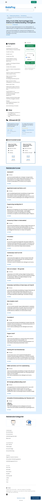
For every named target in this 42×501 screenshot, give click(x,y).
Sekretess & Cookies (21, 498)
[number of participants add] (34, 55)
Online (28, 57)
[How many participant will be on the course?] (30, 55)
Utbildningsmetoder (11, 436)
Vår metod (9, 444)
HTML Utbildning (23, 15)
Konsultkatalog (10, 451)
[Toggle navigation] (35, 7)
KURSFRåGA (30, 46)
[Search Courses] (20, 10)
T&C (7, 482)
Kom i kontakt (36, 498)
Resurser (8, 438)
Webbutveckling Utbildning (14, 15)
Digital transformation (12, 457)
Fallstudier (9, 446)
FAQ (7, 480)
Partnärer (8, 471)
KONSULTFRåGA (30, 49)
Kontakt (34, 2)
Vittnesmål (9, 475)
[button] (34, 152)
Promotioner (9, 434)
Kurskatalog (9, 432)
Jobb (7, 478)
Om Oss (8, 467)
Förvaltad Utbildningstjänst (13, 459)
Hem (7, 15)
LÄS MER (8, 35)
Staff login (21, 500)
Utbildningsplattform (12, 461)
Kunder (8, 473)
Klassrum (29, 59)
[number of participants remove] (26, 55)
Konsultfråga (9, 448)
